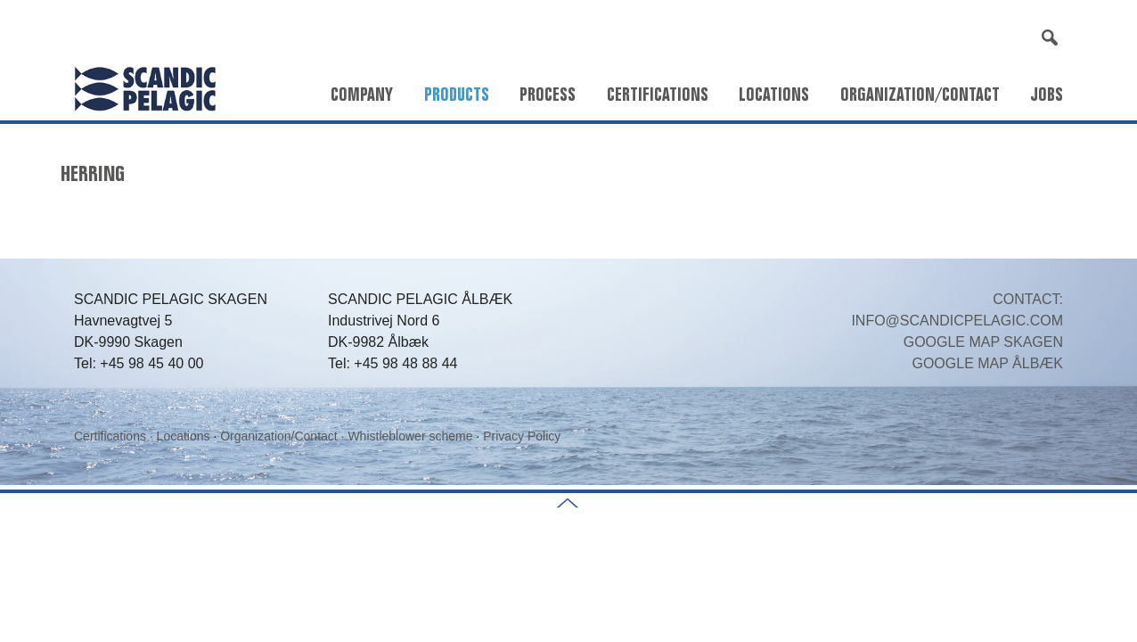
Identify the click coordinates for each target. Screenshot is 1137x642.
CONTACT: (1028, 299)
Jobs (1046, 94)
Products (456, 94)
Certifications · (115, 436)
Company (362, 94)
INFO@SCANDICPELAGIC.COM (957, 320)
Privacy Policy (521, 436)
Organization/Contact (920, 94)
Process (547, 94)
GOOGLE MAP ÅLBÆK (987, 363)
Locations (774, 94)
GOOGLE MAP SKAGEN (983, 342)
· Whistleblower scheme (407, 436)
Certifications (657, 94)
